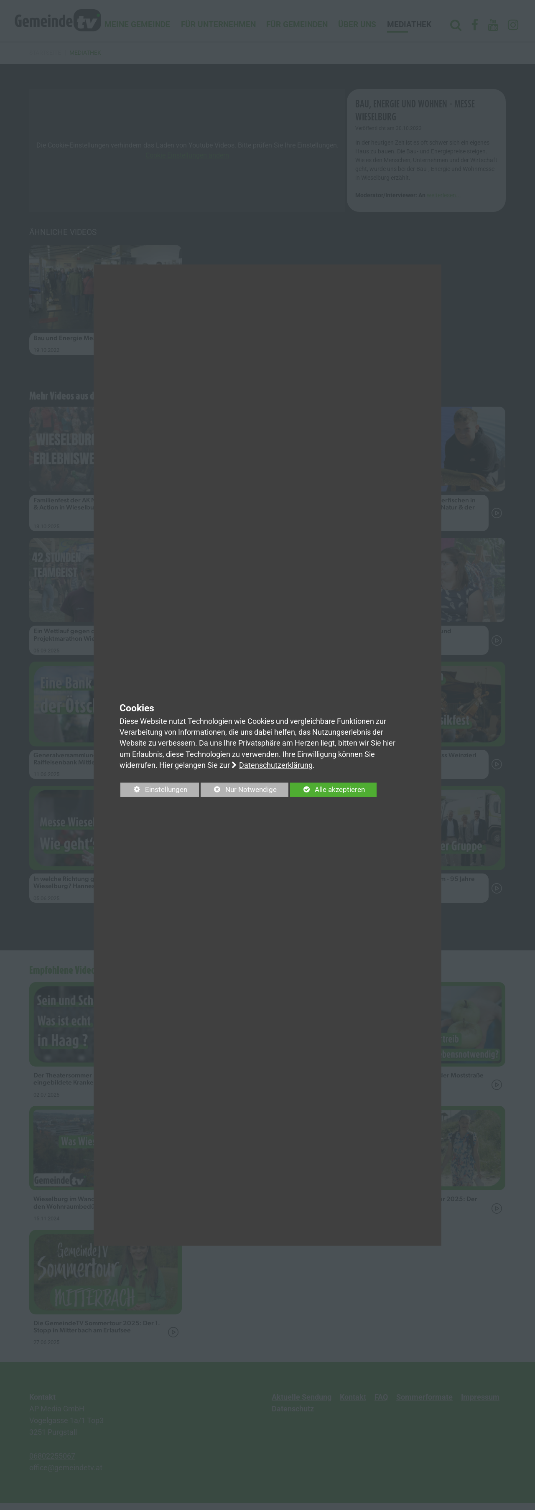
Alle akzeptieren (336, 790)
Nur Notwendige (243, 791)
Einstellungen (155, 791)
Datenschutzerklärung (276, 765)
